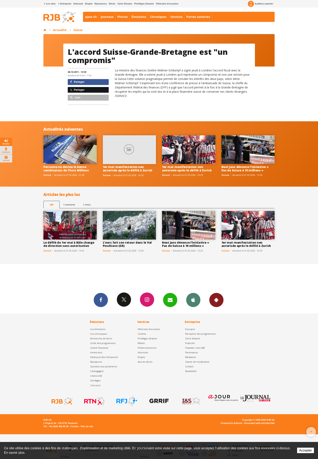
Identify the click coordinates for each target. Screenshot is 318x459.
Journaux (107, 17)
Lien (75, 97)
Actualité (60, 30)
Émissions (139, 17)
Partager (77, 81)
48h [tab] (52, 204)
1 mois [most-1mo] (87, 204)
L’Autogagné (96, 371)
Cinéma (142, 333)
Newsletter (191, 371)
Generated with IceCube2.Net (259, 423)
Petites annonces (147, 347)
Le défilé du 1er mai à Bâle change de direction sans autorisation (68, 244)
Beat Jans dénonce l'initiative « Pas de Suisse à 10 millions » (245, 168)
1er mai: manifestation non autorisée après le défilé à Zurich (127, 168)
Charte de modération (197, 361)
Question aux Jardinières (103, 366)
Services (176, 17)
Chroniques (158, 17)
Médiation (190, 357)
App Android (216, 300)
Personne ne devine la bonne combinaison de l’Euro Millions (66, 168)
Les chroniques (98, 333)
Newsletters (170, 300)
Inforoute (78, 3)
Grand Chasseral (99, 347)
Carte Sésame (124, 3)
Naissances (101, 3)
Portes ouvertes (198, 17)
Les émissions (97, 329)
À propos (190, 329)
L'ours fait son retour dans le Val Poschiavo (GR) (127, 244)
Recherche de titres (101, 338)
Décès (112, 3)
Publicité (190, 343)
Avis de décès (145, 361)
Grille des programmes (103, 343)
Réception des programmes (200, 333)
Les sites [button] (50, 3)
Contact (189, 366)
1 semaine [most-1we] (69, 204)
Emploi (88, 3)
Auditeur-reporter (260, 4)
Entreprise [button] (64, 3)
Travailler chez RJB (195, 347)
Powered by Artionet (231, 423)
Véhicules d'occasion (167, 3)
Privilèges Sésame (144, 3)
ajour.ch (91, 17)
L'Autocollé (96, 375)
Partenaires (191, 352)
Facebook (101, 300)
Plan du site (87, 426)
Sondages (95, 380)
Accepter (305, 450)
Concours (95, 385)
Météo (141, 343)
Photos (122, 17)
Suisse (78, 30)
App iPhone (193, 300)
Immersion (96, 352)
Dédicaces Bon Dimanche (104, 357)
